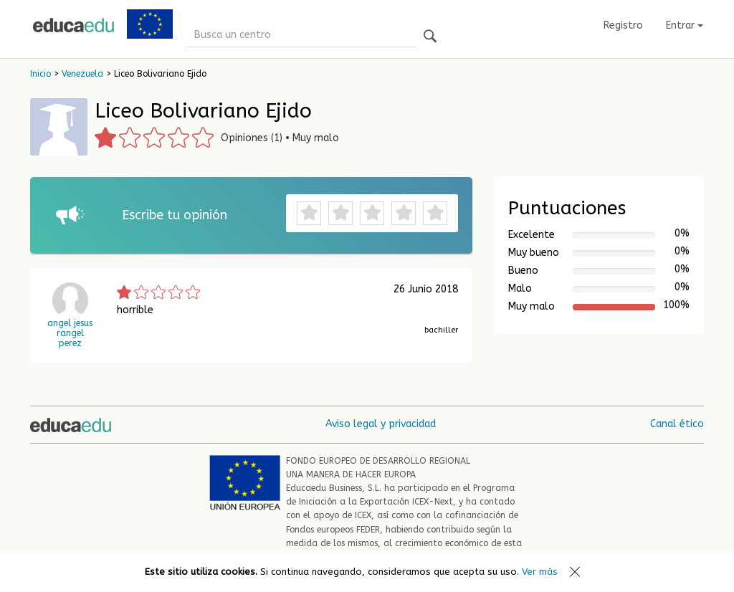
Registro (623, 25)
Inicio (40, 74)
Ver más (540, 571)
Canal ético (677, 424)
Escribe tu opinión (174, 215)
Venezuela (82, 74)
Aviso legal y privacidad (380, 424)
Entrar (684, 25)
